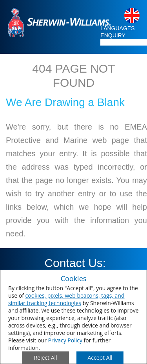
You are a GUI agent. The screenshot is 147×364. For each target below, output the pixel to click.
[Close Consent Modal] (45, 357)
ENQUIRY (112, 35)
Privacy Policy (65, 340)
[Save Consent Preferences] (99, 357)
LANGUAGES (117, 28)
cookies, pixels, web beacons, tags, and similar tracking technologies (66, 299)
